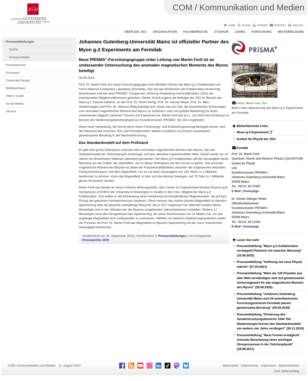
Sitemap (262, 25)
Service (11, 111)
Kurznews (12, 72)
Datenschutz (249, 365)
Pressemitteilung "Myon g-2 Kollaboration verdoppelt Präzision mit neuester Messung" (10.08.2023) (269, 250)
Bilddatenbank (15, 88)
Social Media (14, 103)
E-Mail (236, 191)
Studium (221, 31)
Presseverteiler (19, 57)
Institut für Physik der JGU (256, 139)
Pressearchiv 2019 (95, 240)
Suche (246, 25)
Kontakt (280, 25)
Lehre (240, 31)
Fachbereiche (195, 31)
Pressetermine (16, 65)
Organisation (165, 31)
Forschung (262, 31)
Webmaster (230, 365)
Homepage (251, 191)
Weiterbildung (291, 31)
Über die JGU (135, 31)
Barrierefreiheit (289, 365)
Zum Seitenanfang (286, 371)
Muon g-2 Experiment (252, 132)
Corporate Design (18, 80)
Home (231, 25)
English (298, 25)
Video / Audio (15, 96)
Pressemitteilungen (20, 41)
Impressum (268, 365)
